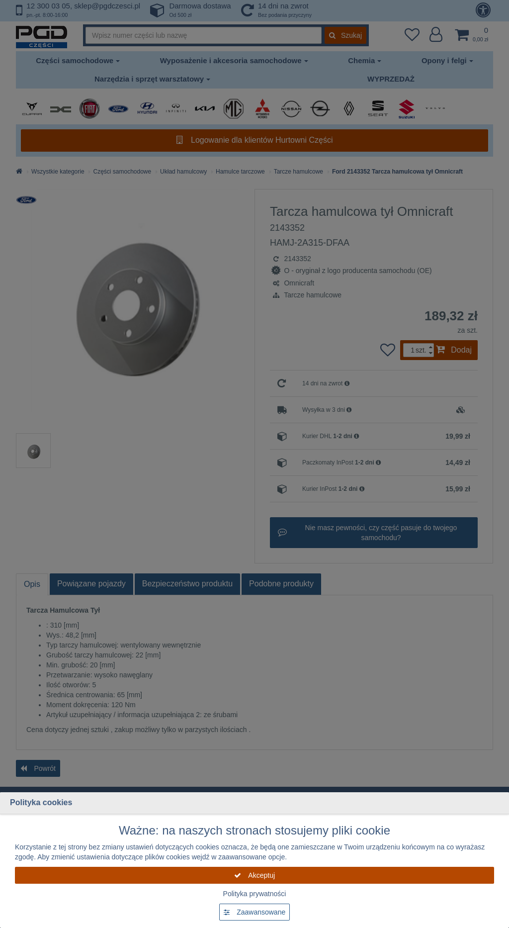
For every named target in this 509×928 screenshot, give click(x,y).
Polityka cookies (41, 802)
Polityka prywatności (254, 894)
